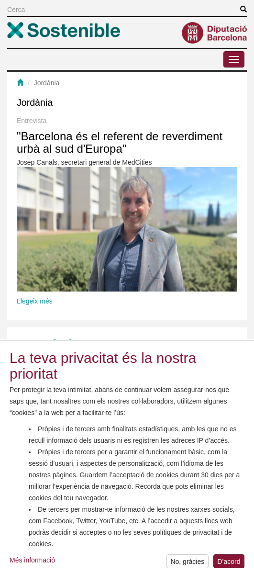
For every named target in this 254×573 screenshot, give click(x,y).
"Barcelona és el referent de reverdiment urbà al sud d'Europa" (119, 142)
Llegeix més (35, 301)
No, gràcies (187, 562)
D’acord (228, 562)
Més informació (32, 561)
